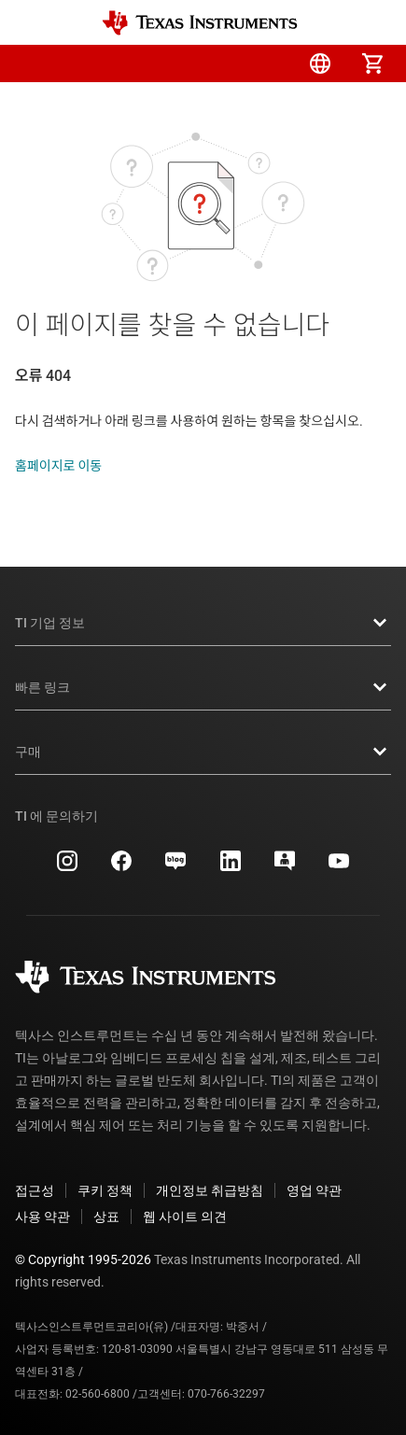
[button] (33, 63)
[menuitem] (215, 63)
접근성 (34, 1190)
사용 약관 (42, 1216)
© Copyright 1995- (83, 1259)
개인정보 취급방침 (209, 1190)
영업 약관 (314, 1190)
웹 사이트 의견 (185, 1216)
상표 (106, 1216)
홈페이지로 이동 (58, 465)
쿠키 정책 (105, 1190)
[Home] (200, 22)
